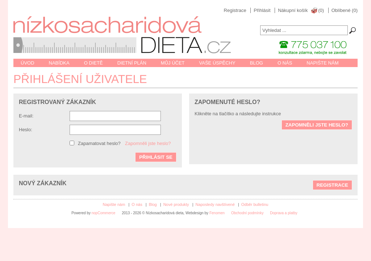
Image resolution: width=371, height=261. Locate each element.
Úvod (27, 63)
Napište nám (322, 63)
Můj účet (173, 63)
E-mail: (26, 116)
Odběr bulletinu (254, 204)
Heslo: (25, 129)
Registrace (235, 10)
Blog (256, 63)
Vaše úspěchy (217, 63)
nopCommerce (104, 213)
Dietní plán (131, 63)
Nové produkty (176, 204)
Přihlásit (262, 10)
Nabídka (59, 63)
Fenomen (217, 213)
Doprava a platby (283, 213)
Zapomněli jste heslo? (148, 143)
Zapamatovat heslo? (99, 143)
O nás (285, 63)
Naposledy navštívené (215, 204)
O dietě (93, 63)
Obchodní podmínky (247, 213)
